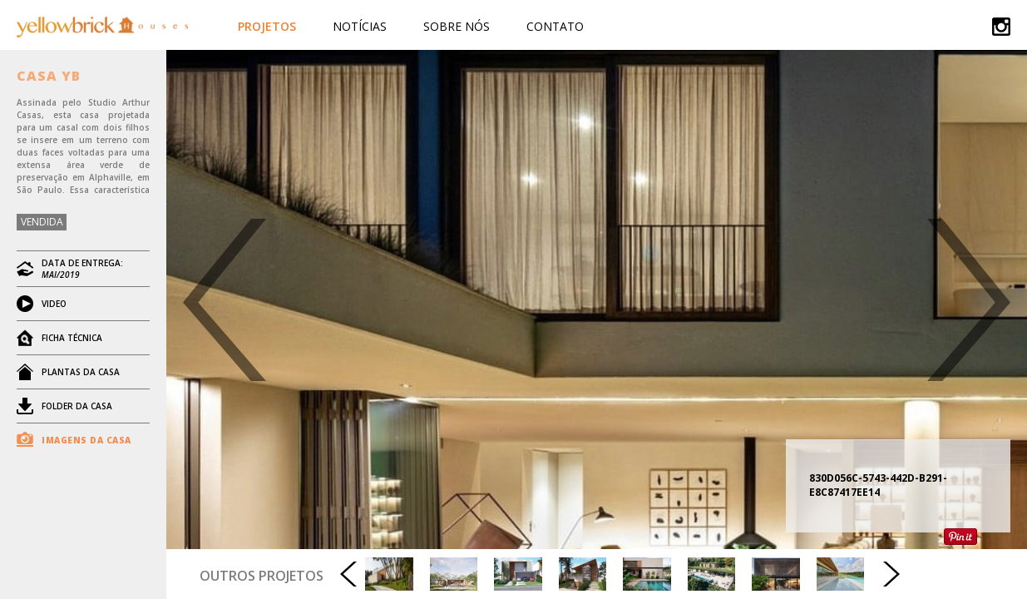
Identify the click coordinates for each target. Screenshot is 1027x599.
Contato (555, 26)
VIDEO (54, 303)
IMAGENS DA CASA (86, 440)
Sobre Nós (456, 26)
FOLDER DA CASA (77, 406)
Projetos (267, 26)
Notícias (360, 26)
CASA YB (49, 76)
